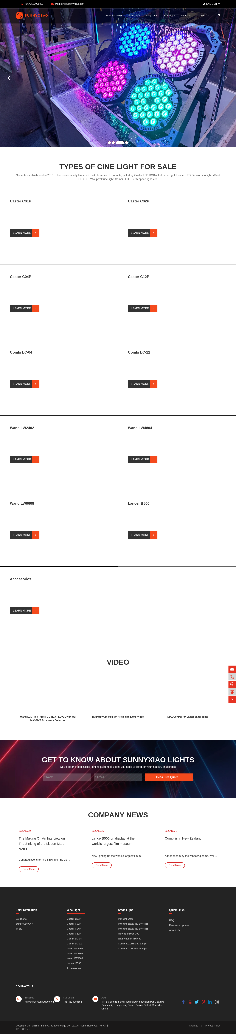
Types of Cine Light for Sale (118, 167)
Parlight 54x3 (125, 919)
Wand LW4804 (140, 428)
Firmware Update (179, 925)
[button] (226, 77)
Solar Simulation (114, 15)
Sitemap (193, 1025)
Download (169, 15)
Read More (29, 869)
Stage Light (152, 15)
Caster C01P (20, 201)
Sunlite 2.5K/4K (24, 923)
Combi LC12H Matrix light (132, 943)
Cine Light (134, 15)
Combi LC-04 (21, 352)
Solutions (21, 919)
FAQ (171, 920)
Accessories (20, 579)
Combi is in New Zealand (183, 838)
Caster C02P (138, 201)
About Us (186, 15)
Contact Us (203, 15)
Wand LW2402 (22, 428)
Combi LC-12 (139, 352)
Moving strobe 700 (128, 933)
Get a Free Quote (169, 777)
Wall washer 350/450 (129, 938)
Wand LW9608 (22, 503)
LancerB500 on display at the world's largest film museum (113, 841)
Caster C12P (138, 277)
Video (118, 662)
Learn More (22, 232)
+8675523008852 (34, 4)
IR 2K (19, 928)
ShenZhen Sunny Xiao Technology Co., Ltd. (52, 1025)
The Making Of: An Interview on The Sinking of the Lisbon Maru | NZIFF (42, 844)
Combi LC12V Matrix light (132, 948)
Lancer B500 (138, 503)
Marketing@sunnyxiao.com (69, 4)
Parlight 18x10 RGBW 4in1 (133, 923)
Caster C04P (20, 277)
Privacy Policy (212, 1025)
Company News (118, 815)
